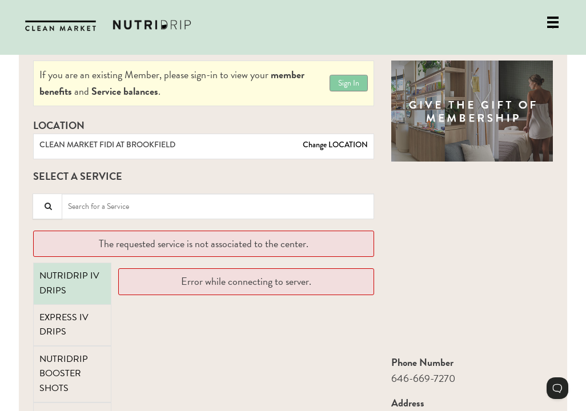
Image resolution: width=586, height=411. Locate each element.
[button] (472, 111)
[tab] (72, 283)
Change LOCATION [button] (334, 144)
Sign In (348, 83)
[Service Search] (47, 206)
